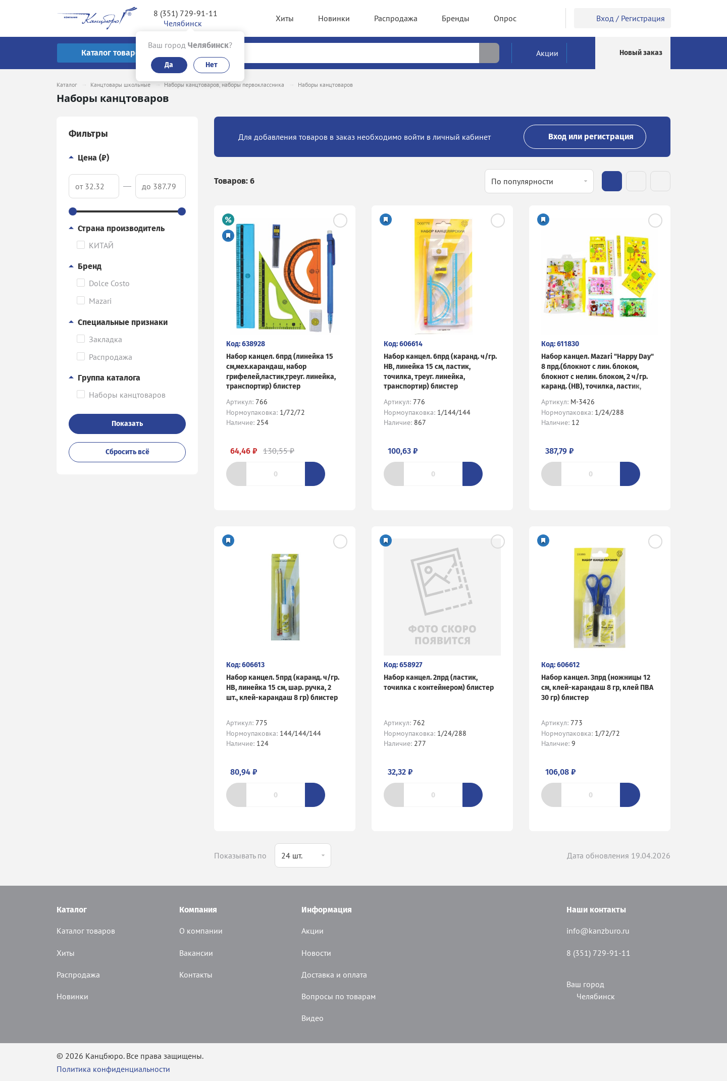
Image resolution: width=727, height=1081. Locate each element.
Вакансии (196, 953)
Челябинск (590, 996)
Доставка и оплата (334, 974)
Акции (312, 931)
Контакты (196, 974)
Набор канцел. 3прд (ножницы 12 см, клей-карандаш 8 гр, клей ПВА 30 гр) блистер (597, 687)
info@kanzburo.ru (598, 931)
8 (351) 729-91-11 (185, 13)
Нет (211, 65)
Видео (312, 1018)
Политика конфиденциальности (113, 1069)
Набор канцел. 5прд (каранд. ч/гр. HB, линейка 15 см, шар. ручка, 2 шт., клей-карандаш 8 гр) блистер (282, 687)
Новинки (72, 996)
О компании (201, 931)
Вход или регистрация (585, 136)
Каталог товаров (86, 931)
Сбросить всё (127, 452)
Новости (316, 953)
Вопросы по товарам (338, 996)
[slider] (73, 211)
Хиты (66, 953)
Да (169, 65)
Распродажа (78, 974)
